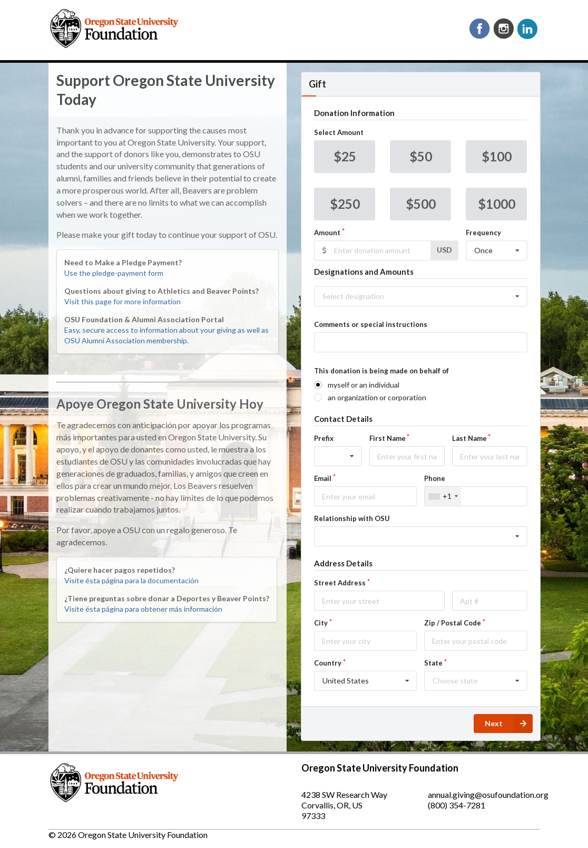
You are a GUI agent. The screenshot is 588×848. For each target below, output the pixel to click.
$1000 (496, 203)
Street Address (340, 583)
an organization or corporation (377, 397)
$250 (345, 203)
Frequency (483, 232)
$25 (345, 156)
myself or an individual (363, 384)
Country (327, 663)
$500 (421, 203)
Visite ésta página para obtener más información (143, 608)
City (321, 623)
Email (322, 478)
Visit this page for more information (122, 301)
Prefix (324, 438)
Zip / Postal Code (452, 623)
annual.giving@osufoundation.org (488, 794)
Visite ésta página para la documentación (131, 580)
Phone (434, 478)
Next (509, 723)
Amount (327, 232)
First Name (387, 438)
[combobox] (443, 496)
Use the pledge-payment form (113, 272)
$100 (497, 156)
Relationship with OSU (352, 518)
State (433, 663)
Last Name (469, 438)
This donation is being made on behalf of (381, 371)
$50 (420, 156)
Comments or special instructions (370, 324)
